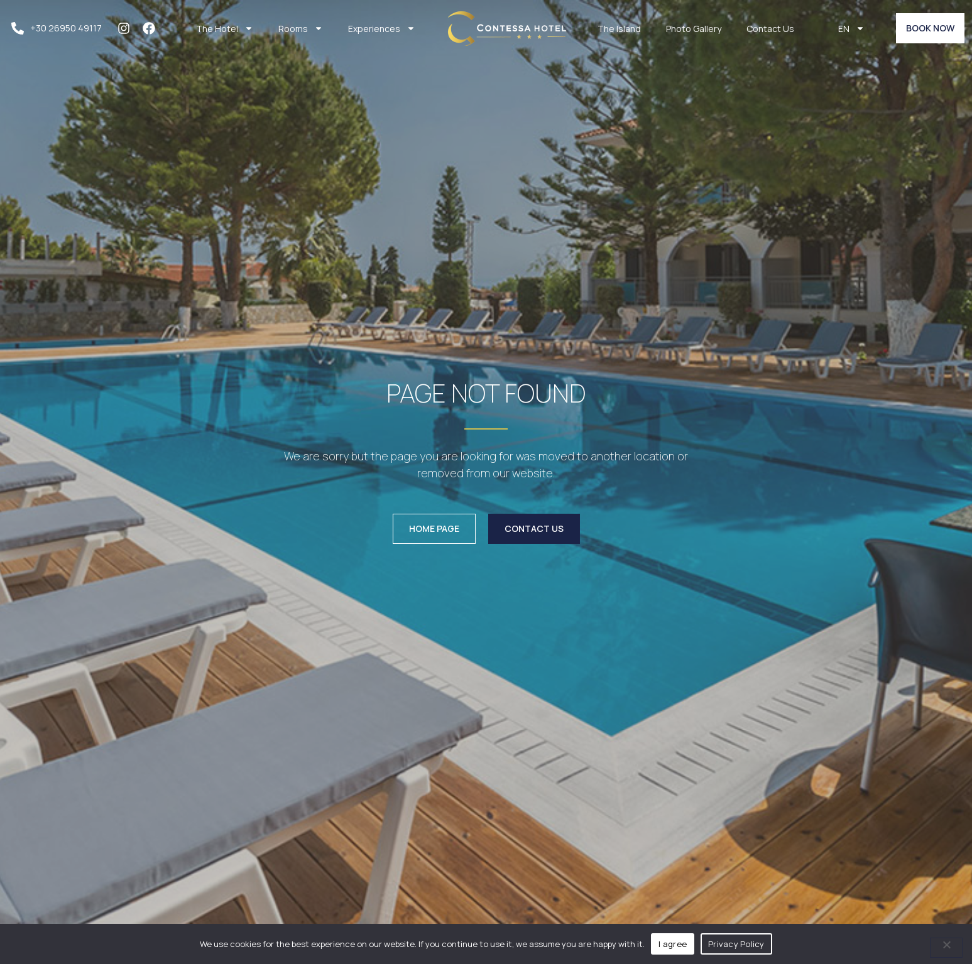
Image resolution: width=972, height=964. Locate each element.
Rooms (300, 28)
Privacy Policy (736, 944)
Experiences (381, 28)
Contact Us (770, 29)
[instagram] (126, 28)
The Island (619, 29)
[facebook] (152, 28)
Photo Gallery (693, 29)
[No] (946, 948)
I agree (672, 944)
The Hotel (224, 28)
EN (851, 28)
